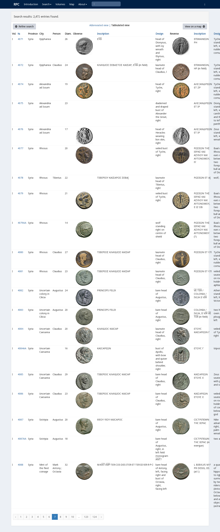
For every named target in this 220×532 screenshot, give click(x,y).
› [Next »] (101, 516)
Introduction (31, 4)
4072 (20, 65)
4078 (20, 177)
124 (94, 516)
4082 (20, 290)
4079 (20, 193)
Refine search (24, 26)
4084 (20, 328)
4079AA (22, 222)
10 (72, 516)
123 (86, 516)
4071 (20, 39)
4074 (20, 84)
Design (159, 33)
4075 (20, 103)
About (82, 4)
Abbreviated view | (100, 25)
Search (46, 4)
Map (71, 4)
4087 (20, 419)
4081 (20, 271)
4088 (20, 464)
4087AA (22, 438)
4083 (20, 309)
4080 (20, 252)
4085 (20, 374)
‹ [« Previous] (15, 516)
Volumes (60, 4)
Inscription (103, 33)
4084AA (22, 348)
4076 (20, 129)
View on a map (195, 26)
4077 (20, 148)
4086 (20, 393)
